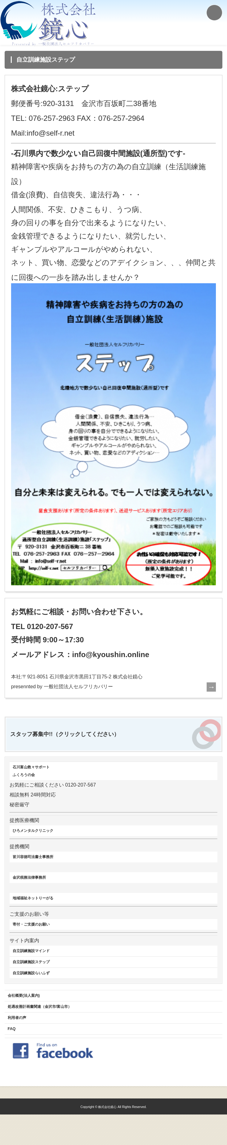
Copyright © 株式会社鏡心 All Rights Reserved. (113, 1137)
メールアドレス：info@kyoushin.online (80, 654)
